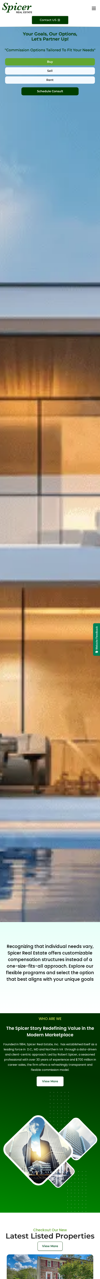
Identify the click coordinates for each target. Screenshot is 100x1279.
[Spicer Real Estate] (17, 7)
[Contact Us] (50, 20)
